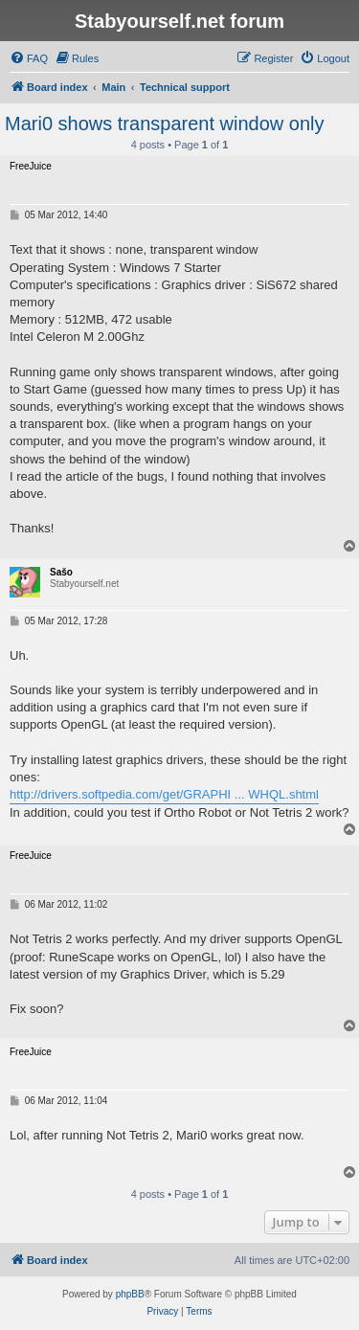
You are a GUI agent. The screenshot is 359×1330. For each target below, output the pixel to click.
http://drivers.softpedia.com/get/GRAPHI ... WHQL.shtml (164, 794)
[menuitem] (29, 58)
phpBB (130, 1294)
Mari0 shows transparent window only (165, 123)
